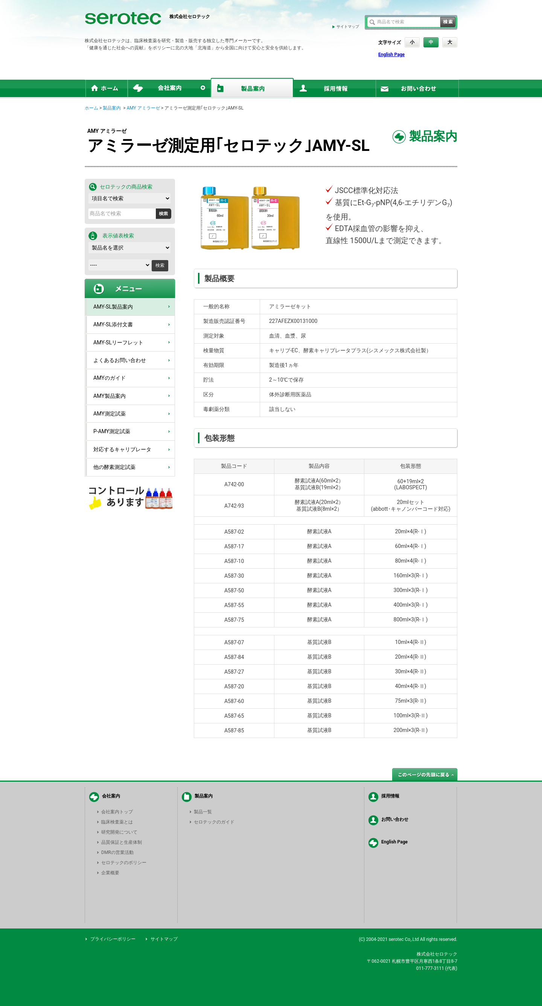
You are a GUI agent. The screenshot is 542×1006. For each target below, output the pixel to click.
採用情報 (390, 796)
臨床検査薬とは (117, 822)
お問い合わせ (394, 819)
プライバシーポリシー (113, 939)
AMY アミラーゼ (143, 108)
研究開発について (119, 832)
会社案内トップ (117, 811)
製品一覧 (203, 811)
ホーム (91, 108)
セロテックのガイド (214, 822)
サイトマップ (347, 26)
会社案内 (111, 796)
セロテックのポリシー (123, 862)
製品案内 (112, 108)
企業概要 (110, 872)
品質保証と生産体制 (121, 842)
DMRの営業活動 (117, 852)
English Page (391, 54)
